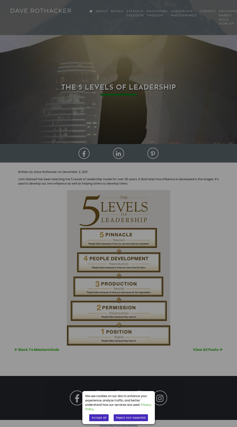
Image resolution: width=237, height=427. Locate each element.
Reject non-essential (131, 418)
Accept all (99, 418)
